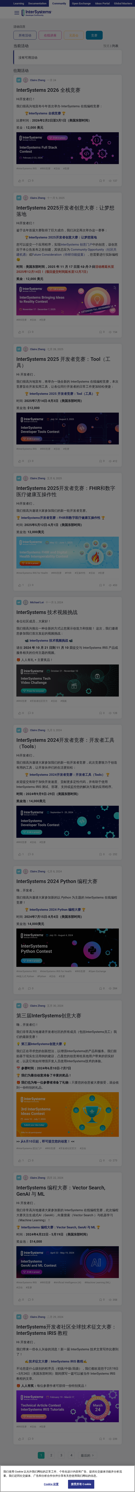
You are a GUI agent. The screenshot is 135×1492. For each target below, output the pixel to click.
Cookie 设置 (51, 1484)
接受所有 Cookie (81, 1484)
